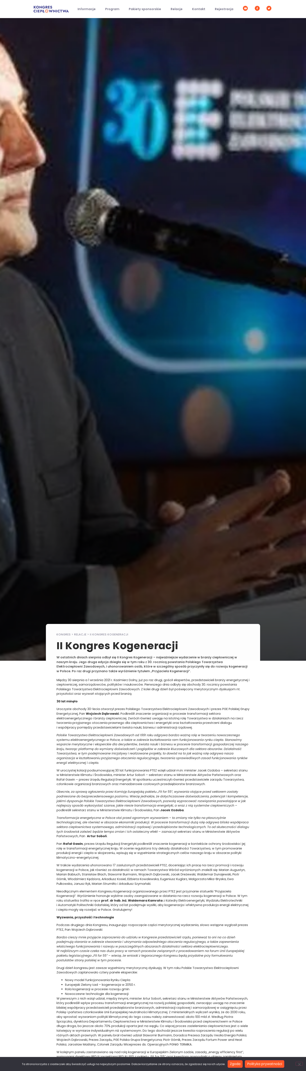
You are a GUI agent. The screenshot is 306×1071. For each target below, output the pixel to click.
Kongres (64, 634)
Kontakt (198, 6)
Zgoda (235, 1063)
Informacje (87, 6)
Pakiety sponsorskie (145, 6)
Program (112, 6)
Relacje (177, 6)
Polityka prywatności (264, 1063)
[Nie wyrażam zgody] (299, 1064)
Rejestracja (224, 6)
